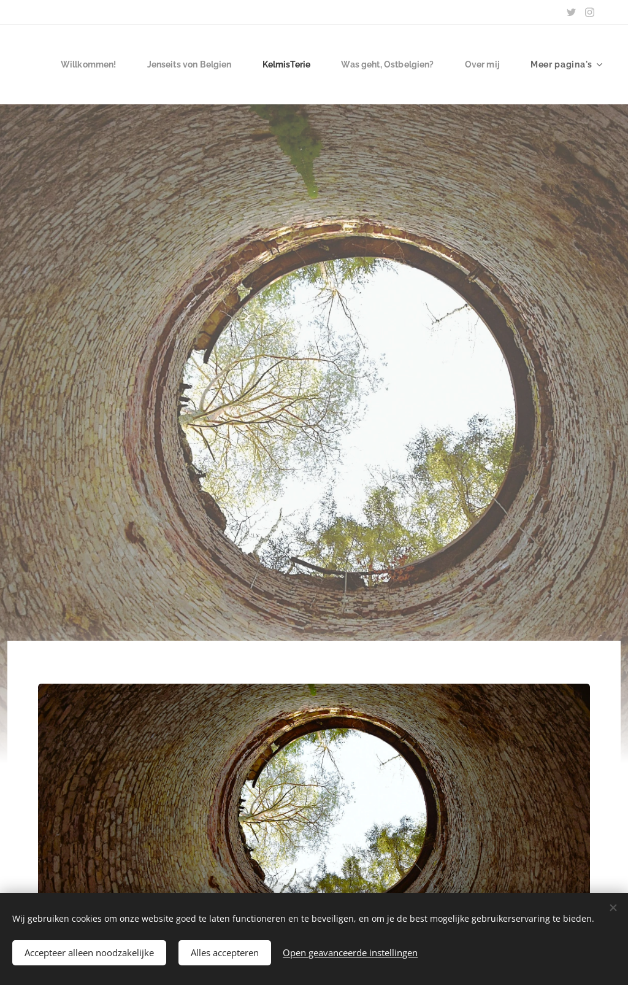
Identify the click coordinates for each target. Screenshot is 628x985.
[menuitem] (141, 64)
